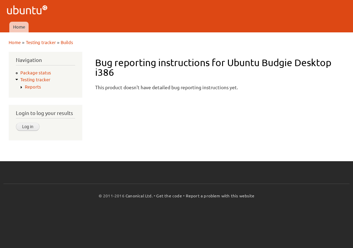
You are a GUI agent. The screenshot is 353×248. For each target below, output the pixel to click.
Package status (35, 72)
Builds (67, 42)
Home (19, 26)
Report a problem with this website (220, 196)
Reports (33, 86)
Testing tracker (41, 42)
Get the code (169, 196)
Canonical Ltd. (139, 196)
